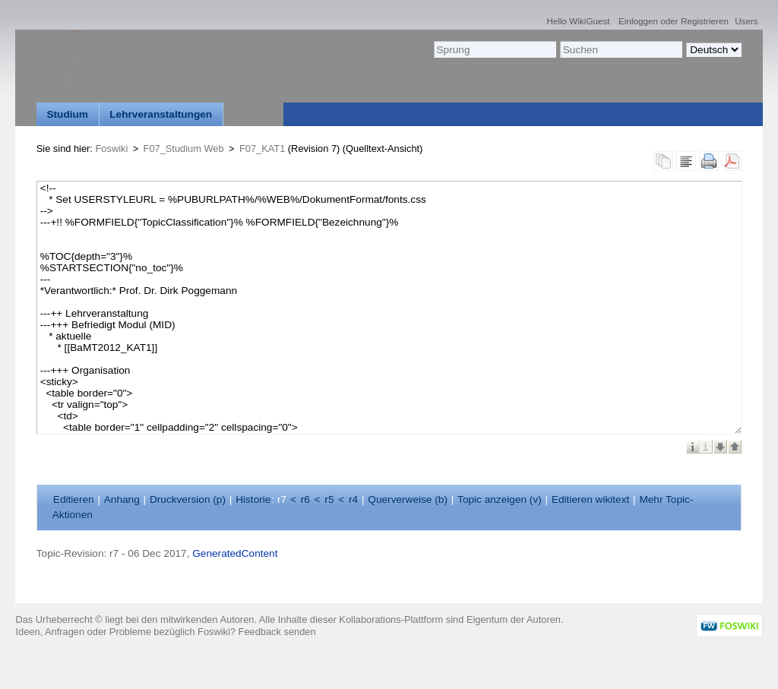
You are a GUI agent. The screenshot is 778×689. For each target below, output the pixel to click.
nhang (122, 499)
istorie (253, 499)
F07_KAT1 (262, 148)
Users (746, 21)
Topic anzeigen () (499, 499)
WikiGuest (589, 21)
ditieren (73, 499)
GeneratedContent (234, 553)
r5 (329, 499)
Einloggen (638, 21)
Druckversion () (188, 499)
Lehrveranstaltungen (160, 114)
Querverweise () (408, 499)
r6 (305, 499)
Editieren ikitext (590, 499)
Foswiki (112, 148)
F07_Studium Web (184, 148)
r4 (353, 499)
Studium (67, 114)
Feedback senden (277, 631)
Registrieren (705, 21)
